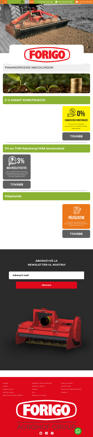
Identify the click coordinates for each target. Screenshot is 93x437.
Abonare (46, 285)
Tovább (76, 136)
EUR (32, 2)
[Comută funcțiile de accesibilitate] (22, 1)
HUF (27, 2)
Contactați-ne (45, 2)
